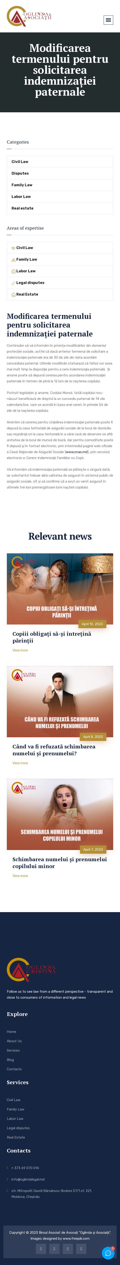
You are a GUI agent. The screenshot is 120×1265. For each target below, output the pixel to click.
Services (13, 1050)
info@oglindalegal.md (28, 1179)
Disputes (20, 173)
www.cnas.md (77, 452)
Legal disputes (28, 283)
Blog (10, 1060)
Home (11, 1032)
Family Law (22, 185)
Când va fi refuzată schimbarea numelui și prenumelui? (53, 750)
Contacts (14, 1069)
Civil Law (20, 162)
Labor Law (21, 196)
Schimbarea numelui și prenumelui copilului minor (59, 863)
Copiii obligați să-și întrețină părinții (51, 637)
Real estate (22, 208)
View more (20, 650)
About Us (14, 1041)
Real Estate (25, 294)
